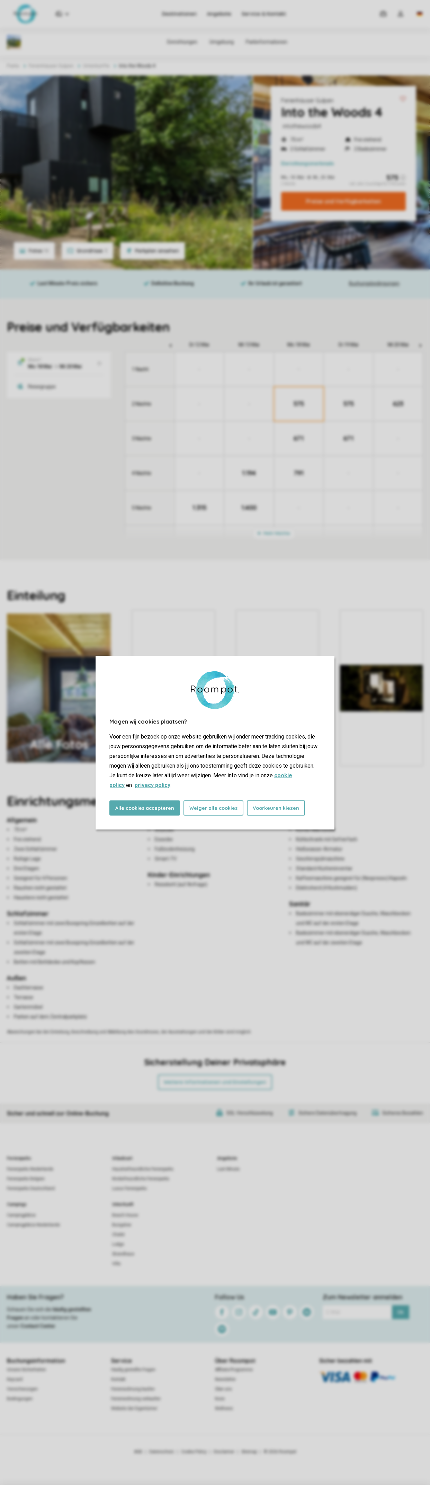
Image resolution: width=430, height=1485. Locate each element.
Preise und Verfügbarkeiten (343, 201)
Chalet (118, 1234)
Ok (400, 1312)
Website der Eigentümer (134, 1408)
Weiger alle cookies (213, 808)
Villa (116, 1263)
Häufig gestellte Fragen (133, 1369)
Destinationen (179, 14)
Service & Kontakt (264, 14)
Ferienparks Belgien (26, 1178)
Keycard (15, 1379)
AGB (138, 1451)
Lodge (118, 1244)
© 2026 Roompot (280, 1451)
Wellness (224, 1408)
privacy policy (152, 784)
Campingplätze (21, 1215)
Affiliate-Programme (234, 1369)
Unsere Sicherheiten (26, 1369)
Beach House (125, 1215)
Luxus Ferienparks (129, 1188)
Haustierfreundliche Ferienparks (142, 1169)
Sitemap (249, 1451)
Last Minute (228, 1169)
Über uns (223, 1389)
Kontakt (118, 1379)
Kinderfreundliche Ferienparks (140, 1178)
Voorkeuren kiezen (276, 808)
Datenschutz (161, 1451)
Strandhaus (123, 1254)
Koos (220, 1398)
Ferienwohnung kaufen (133, 1389)
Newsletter (225, 1379)
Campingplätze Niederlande (33, 1224)
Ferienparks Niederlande (30, 1169)
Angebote (219, 14)
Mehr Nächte (274, 533)
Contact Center (37, 1326)
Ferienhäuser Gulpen (307, 100)
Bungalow (121, 1224)
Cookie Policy (194, 1451)
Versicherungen (22, 1389)
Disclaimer (224, 1451)
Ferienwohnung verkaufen (136, 1398)
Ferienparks (19, 1158)
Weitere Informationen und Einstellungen (215, 1082)
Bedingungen (20, 1398)
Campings (17, 1204)
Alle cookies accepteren (144, 808)
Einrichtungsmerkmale (307, 163)
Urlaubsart (122, 1158)
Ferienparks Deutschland (31, 1188)
